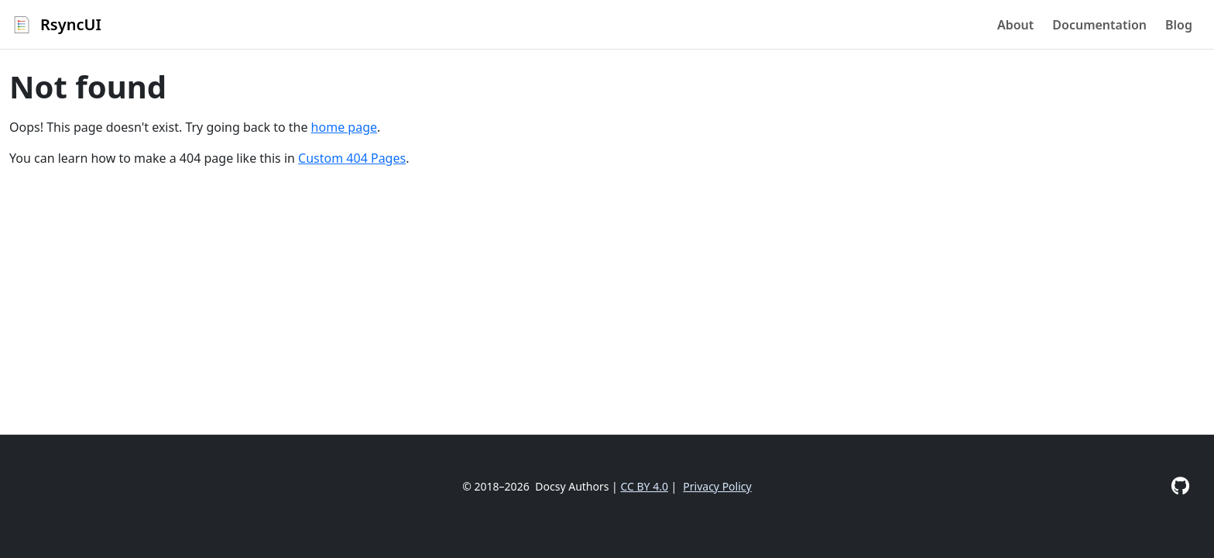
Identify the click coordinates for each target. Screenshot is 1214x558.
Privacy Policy (717, 486)
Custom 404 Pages (352, 158)
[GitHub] (1180, 485)
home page (344, 127)
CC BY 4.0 (644, 486)
